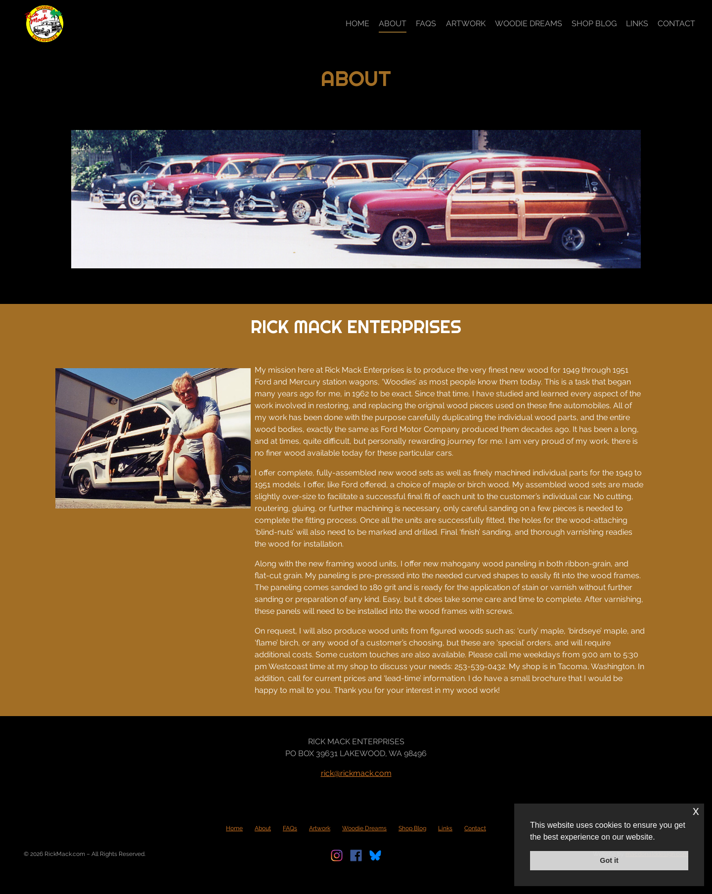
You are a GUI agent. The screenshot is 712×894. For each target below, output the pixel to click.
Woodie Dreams (528, 23)
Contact (676, 23)
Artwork (466, 23)
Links (637, 23)
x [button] (696, 810)
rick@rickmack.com (356, 773)
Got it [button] (609, 860)
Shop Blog (594, 23)
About (392, 23)
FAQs (426, 23)
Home (357, 23)
